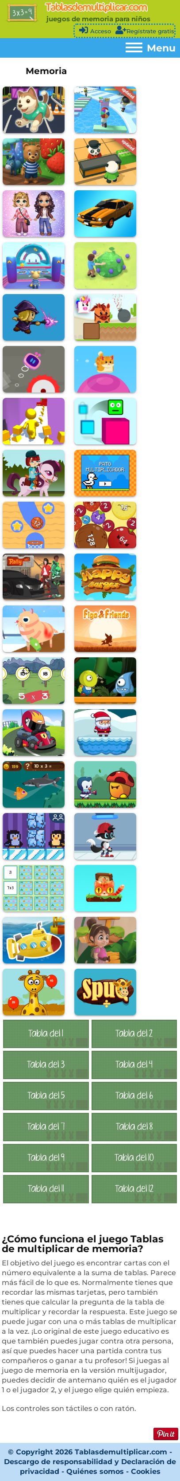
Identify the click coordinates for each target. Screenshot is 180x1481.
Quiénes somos (96, 1471)
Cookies (146, 1471)
